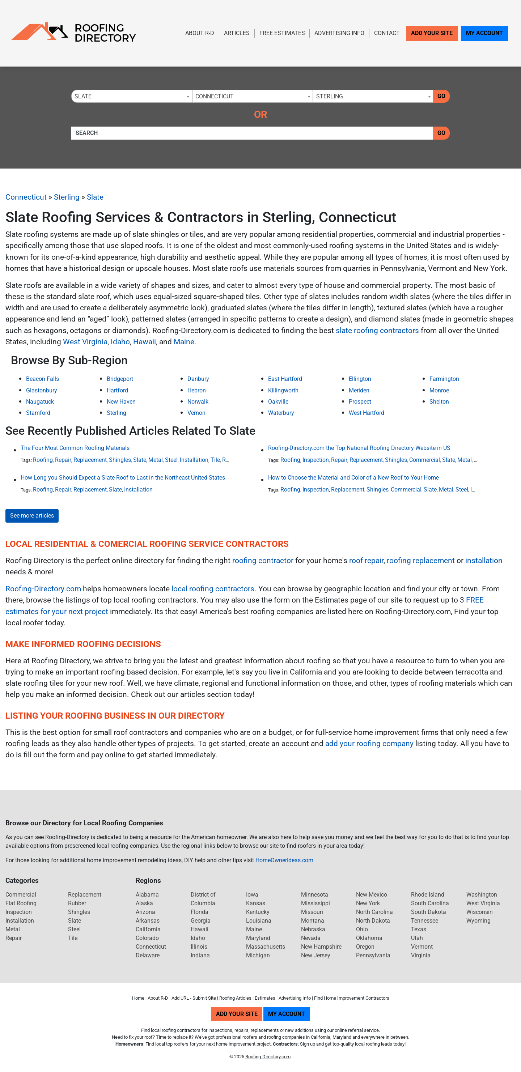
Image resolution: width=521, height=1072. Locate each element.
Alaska (144, 903)
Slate (95, 197)
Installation (194, 459)
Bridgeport (120, 378)
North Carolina (374, 912)
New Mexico (371, 894)
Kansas (255, 903)
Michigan (258, 955)
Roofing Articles (235, 998)
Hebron (196, 390)
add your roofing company (369, 743)
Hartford (117, 390)
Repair (63, 459)
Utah (417, 938)
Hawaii (144, 341)
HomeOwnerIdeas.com (284, 860)
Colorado (147, 938)
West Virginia (85, 341)
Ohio (362, 929)
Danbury (198, 378)
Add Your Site (432, 33)
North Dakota (373, 920)
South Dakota (428, 912)
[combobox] (131, 96)
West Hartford (366, 412)
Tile (215, 459)
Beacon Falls (42, 378)
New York (368, 903)
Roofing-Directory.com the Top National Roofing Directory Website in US (359, 447)
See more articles (32, 515)
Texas (418, 929)
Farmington (444, 378)
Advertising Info (339, 33)
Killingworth (283, 390)
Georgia (201, 920)
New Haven (121, 401)
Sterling (67, 197)
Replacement (90, 459)
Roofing (43, 459)
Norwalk (197, 401)
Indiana (200, 955)
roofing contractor (262, 560)
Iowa (252, 894)
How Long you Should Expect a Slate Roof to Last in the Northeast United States (123, 477)
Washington (481, 894)
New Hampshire (321, 946)
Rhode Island (427, 894)
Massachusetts (265, 946)
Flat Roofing (21, 903)
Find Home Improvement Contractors (351, 998)
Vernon (196, 412)
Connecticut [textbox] (214, 96)
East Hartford (285, 378)
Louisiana (258, 920)
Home (138, 998)
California (148, 929)
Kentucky (258, 912)
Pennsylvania (373, 955)
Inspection (315, 459)
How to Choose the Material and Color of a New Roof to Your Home (353, 477)
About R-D (199, 33)
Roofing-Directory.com (43, 588)
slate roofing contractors (377, 330)
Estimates (265, 998)
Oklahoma (369, 938)
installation (484, 560)
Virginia (421, 955)
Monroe (439, 390)
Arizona (145, 912)
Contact (387, 33)
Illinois (199, 946)
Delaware (148, 955)
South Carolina (430, 903)
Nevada (311, 938)
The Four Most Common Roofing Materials (75, 447)
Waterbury (281, 412)
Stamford (38, 412)
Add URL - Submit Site (193, 998)
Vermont (422, 946)
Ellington (360, 378)
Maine (184, 341)
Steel (171, 459)
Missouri (312, 912)
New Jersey (315, 955)
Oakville (278, 401)
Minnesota (314, 894)
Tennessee (424, 920)
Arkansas (148, 920)
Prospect (360, 401)
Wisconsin (479, 912)
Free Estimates (282, 33)
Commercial (424, 459)
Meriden (359, 390)
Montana (312, 920)
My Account (484, 33)
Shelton (439, 401)
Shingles (120, 459)
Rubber (77, 903)
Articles (237, 33)
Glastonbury (41, 390)
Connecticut (26, 197)
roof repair (366, 560)
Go (441, 96)
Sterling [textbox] (329, 96)
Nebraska (313, 929)
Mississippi (315, 903)
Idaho (120, 341)
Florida (199, 912)
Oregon (365, 946)
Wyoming (478, 920)
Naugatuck (40, 401)
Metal (155, 459)
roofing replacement (421, 560)
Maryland (258, 938)
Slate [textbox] (83, 96)
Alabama (147, 894)
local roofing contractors (212, 588)
